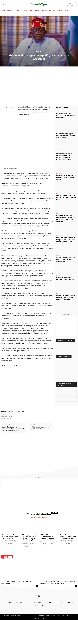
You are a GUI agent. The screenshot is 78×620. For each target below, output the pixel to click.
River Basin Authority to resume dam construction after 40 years (65, 135)
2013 (36, 605)
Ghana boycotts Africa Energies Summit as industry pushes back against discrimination (64, 156)
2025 (10, 602)
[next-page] (41, 552)
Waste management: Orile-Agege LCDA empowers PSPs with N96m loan (65, 297)
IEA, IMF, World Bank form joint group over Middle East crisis (66, 197)
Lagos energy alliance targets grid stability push (65, 278)
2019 (45, 602)
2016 (62, 602)
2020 (39, 602)
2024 (16, 602)
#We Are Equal (10, 411)
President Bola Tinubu (8, 418)
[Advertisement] (39, 83)
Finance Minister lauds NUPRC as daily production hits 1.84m (65, 115)
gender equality (20, 411)
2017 (56, 602)
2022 (27, 602)
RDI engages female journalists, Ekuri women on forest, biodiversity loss (29, 537)
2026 (4, 602)
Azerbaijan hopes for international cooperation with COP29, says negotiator (13, 429)
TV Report (7, 557)
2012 (42, 605)
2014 (73, 602)
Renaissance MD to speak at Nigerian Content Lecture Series (66, 177)
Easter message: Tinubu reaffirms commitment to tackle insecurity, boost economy (65, 218)
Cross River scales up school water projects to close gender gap (10, 536)
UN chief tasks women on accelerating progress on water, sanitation (49, 537)
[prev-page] (36, 552)
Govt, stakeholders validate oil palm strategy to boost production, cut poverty (66, 239)
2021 (33, 602)
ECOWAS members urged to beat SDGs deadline (39, 428)
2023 (21, 602)
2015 (68, 602)
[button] (3, 4)
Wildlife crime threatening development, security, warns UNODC (65, 259)
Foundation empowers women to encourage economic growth (68, 536)
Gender (39, 51)
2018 (50, 602)
